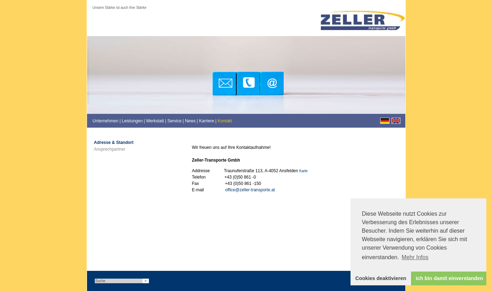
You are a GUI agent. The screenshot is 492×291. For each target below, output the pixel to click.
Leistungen (132, 120)
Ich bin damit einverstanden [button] (449, 278)
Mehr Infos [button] (415, 257)
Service (174, 120)
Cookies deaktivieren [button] (380, 278)
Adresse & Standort (114, 142)
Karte (303, 171)
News (190, 120)
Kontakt (225, 120)
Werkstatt (155, 120)
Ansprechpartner (110, 149)
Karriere (206, 120)
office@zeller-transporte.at (250, 189)
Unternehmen (105, 120)
